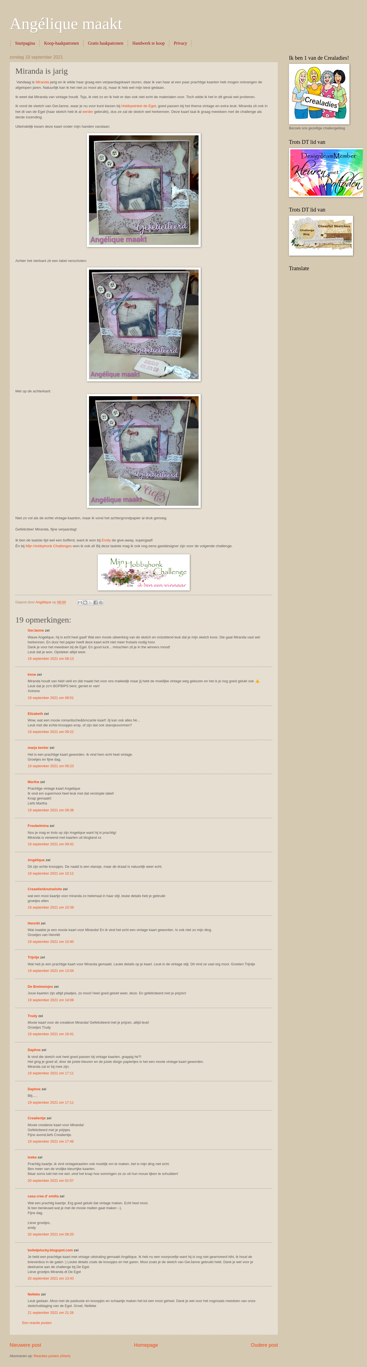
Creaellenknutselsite (45, 889)
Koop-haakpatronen (61, 43)
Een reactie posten (36, 1323)
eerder (87, 112)
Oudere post (264, 1345)
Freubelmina (38, 826)
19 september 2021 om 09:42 (51, 844)
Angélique (37, 860)
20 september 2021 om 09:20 (51, 1234)
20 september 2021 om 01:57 (51, 1180)
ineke (32, 1157)
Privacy (180, 43)
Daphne (34, 1050)
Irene (32, 674)
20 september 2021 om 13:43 (51, 1278)
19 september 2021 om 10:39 (51, 907)
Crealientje (37, 1118)
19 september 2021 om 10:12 (51, 873)
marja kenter (38, 748)
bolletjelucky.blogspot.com (50, 1250)
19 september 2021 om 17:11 (51, 1073)
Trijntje (33, 957)
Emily (106, 540)
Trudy (32, 1016)
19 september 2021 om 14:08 (51, 1000)
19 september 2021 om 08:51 (51, 698)
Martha (33, 782)
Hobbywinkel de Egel (138, 106)
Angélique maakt (66, 24)
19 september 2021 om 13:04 (51, 971)
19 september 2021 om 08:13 (51, 659)
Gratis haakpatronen (105, 43)
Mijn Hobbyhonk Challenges (49, 546)
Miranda (42, 82)
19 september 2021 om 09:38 (51, 810)
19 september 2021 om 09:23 (51, 766)
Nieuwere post (25, 1345)
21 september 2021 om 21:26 (51, 1313)
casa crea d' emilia (43, 1196)
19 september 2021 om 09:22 (51, 732)
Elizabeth (35, 714)
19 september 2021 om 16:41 (51, 1034)
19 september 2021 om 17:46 (51, 1141)
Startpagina (25, 43)
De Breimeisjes (40, 986)
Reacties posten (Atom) (52, 1356)
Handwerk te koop (148, 43)
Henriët (34, 923)
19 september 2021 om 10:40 (51, 942)
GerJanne (36, 630)
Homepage (146, 1345)
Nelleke (34, 1294)
